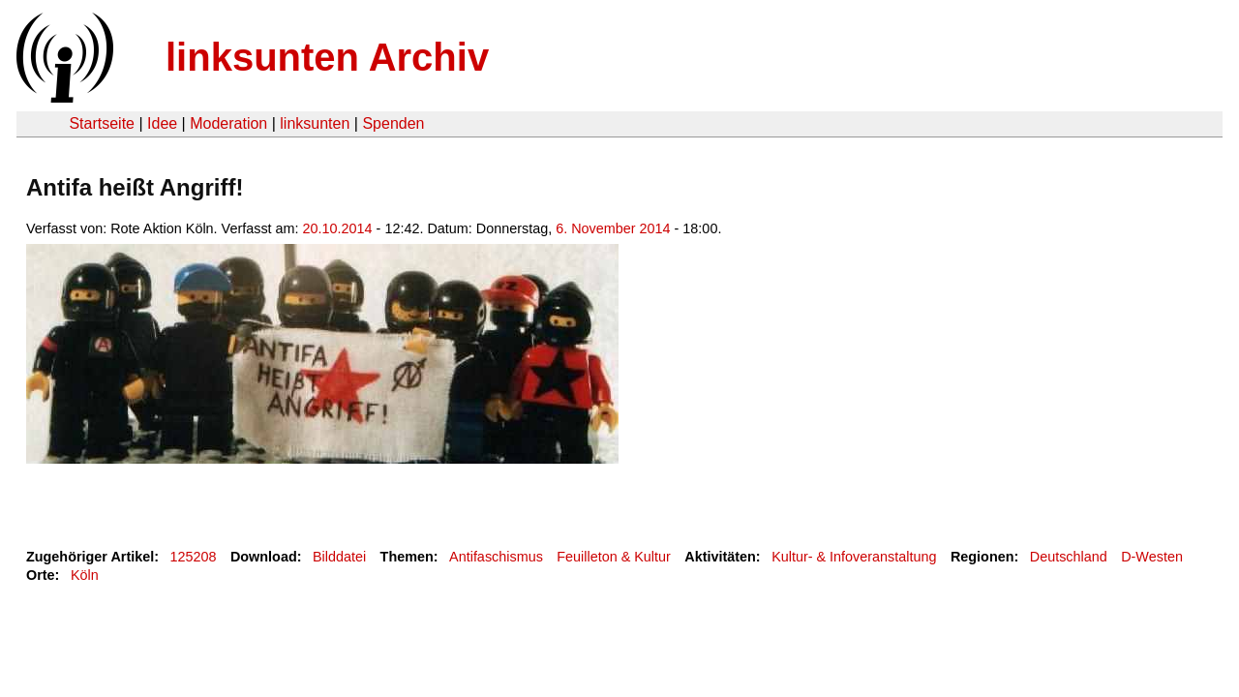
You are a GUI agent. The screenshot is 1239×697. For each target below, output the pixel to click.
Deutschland (1068, 556)
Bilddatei (339, 556)
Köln (85, 575)
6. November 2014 (613, 228)
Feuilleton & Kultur (614, 556)
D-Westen (1152, 556)
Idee (162, 123)
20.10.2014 (338, 228)
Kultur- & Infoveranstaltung (853, 556)
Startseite (102, 123)
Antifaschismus (496, 556)
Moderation (228, 123)
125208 (193, 556)
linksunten (314, 123)
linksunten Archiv (327, 57)
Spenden (393, 123)
